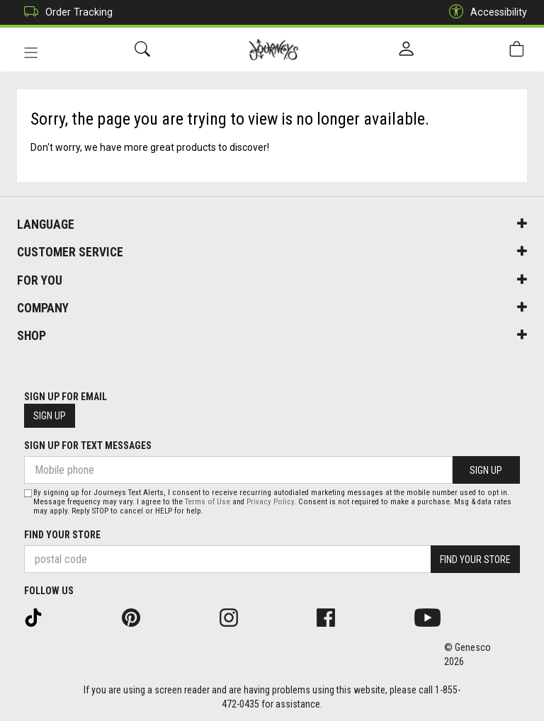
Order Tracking (65, 12)
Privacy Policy (270, 501)
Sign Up (49, 415)
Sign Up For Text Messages (88, 445)
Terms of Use (207, 501)
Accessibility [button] (484, 12)
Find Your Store (62, 534)
